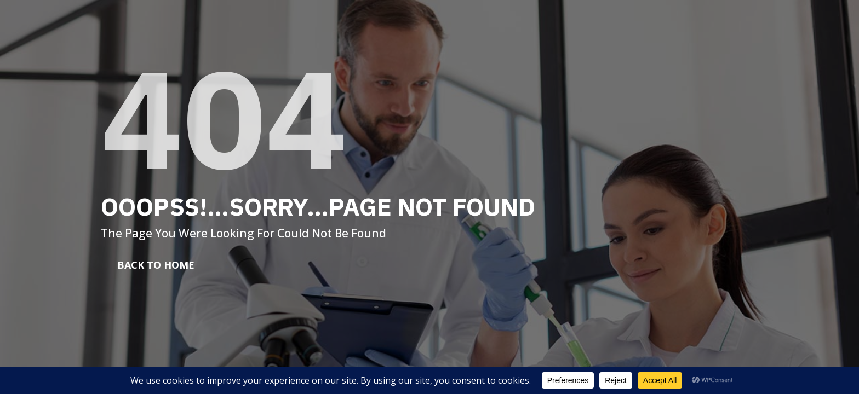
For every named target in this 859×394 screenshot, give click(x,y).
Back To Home (155, 264)
